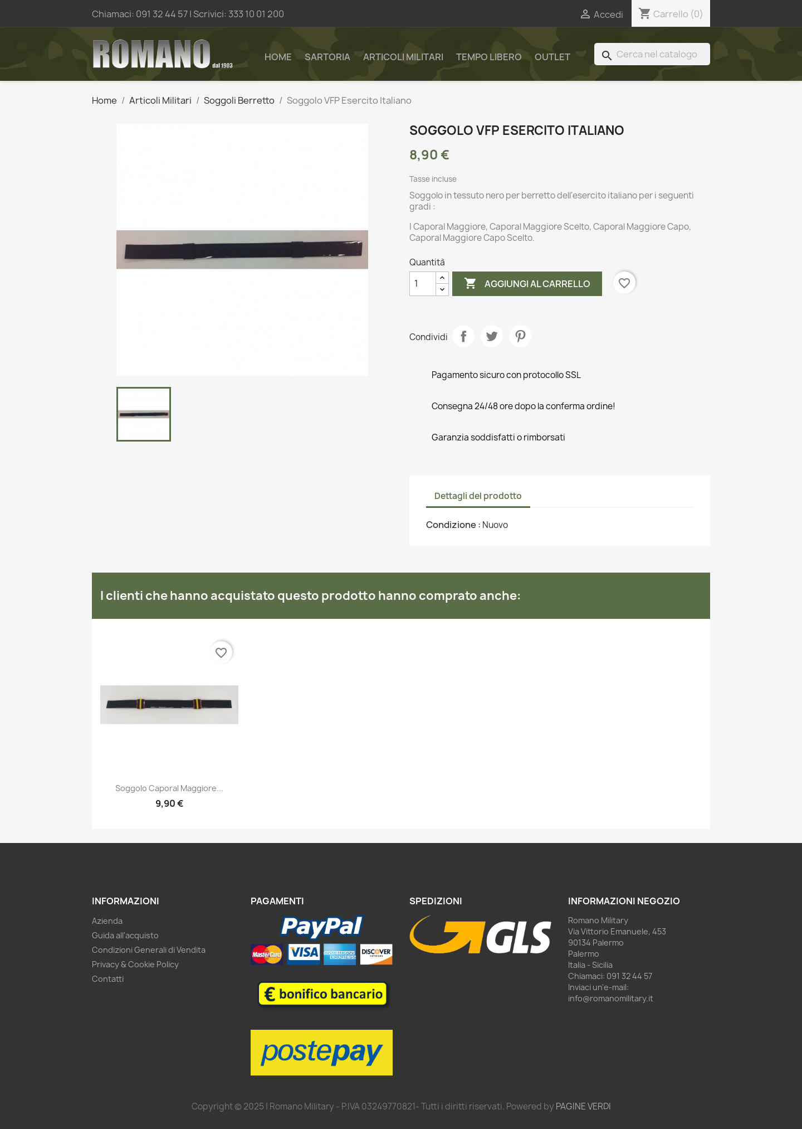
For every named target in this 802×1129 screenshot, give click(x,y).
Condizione (452, 524)
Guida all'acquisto (125, 935)
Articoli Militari (403, 57)
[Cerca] (652, 54)
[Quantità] (422, 284)
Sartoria (327, 57)
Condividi (463, 336)
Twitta (492, 336)
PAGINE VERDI (583, 1106)
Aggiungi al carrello (527, 284)
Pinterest (520, 336)
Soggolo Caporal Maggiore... (169, 788)
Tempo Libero (489, 57)
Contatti (108, 978)
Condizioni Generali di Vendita (149, 949)
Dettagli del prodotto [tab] (478, 496)
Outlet (552, 57)
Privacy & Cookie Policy (135, 964)
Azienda (107, 920)
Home (278, 57)
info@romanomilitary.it (610, 998)
